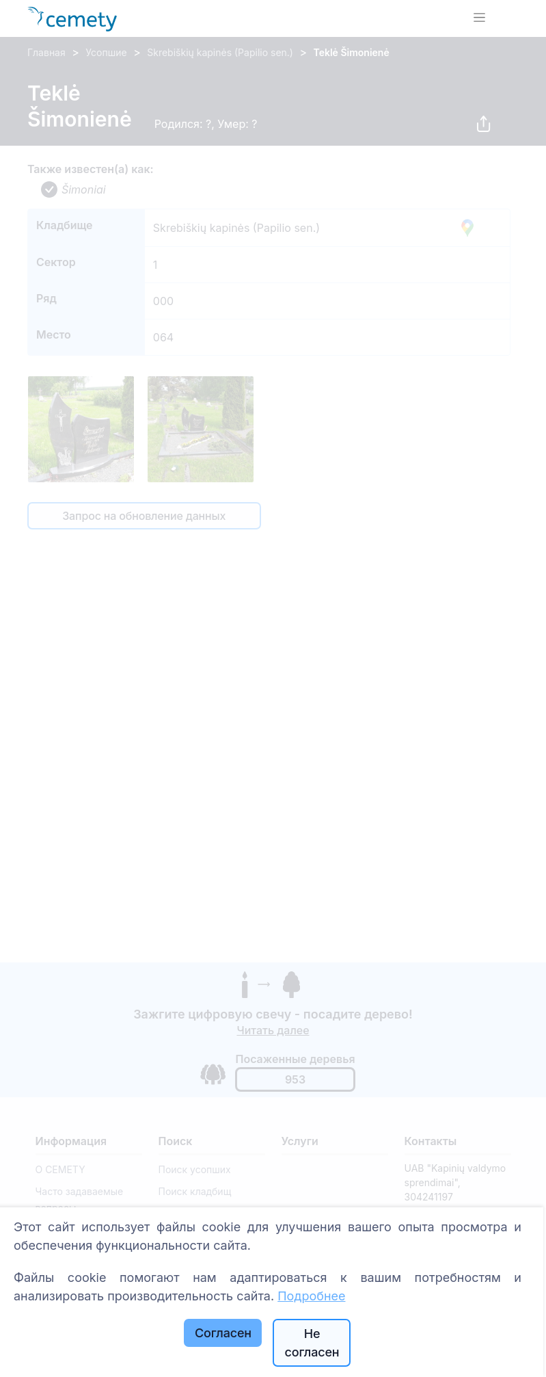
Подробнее (311, 1296)
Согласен (223, 1333)
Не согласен (311, 1342)
